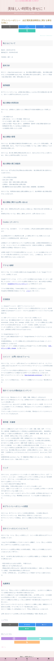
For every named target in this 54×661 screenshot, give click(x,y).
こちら (28, 291)
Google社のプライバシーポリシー (17, 284)
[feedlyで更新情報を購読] (40, 638)
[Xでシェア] (9, 26)
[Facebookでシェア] (27, 26)
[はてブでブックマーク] (44, 26)
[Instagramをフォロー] (14, 638)
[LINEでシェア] (27, 30)
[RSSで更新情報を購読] (27, 642)
